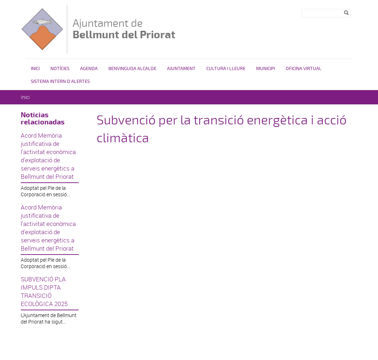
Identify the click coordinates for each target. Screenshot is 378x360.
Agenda (89, 68)
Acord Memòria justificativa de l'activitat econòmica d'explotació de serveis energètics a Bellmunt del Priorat (48, 156)
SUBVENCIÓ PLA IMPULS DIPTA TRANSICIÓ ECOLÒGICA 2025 (44, 291)
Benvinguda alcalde (132, 68)
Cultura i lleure (225, 68)
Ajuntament (181, 68)
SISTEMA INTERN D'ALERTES (60, 81)
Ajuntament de (124, 29)
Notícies (59, 68)
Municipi (265, 68)
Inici (35, 68)
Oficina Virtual (303, 68)
